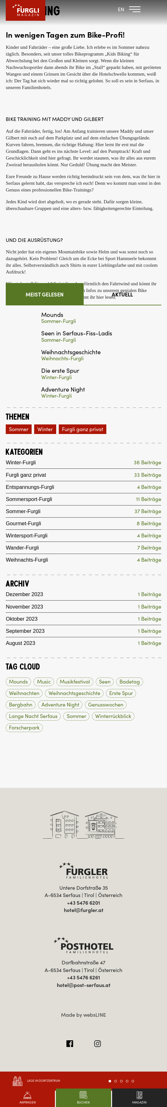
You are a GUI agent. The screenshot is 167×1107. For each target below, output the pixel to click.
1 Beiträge (149, 595)
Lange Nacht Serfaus (33, 716)
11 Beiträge (148, 499)
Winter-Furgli (56, 377)
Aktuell (122, 294)
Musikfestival (75, 681)
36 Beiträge (147, 463)
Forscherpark (24, 727)
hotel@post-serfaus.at (83, 985)
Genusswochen (105, 704)
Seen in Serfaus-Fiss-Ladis (76, 333)
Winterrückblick (113, 716)
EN (121, 9)
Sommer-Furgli (58, 321)
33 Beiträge (147, 475)
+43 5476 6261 (83, 978)
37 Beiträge (147, 511)
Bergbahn (20, 704)
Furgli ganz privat (82, 429)
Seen (104, 681)
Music (44, 681)
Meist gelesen (45, 294)
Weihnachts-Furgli (62, 358)
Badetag (129, 681)
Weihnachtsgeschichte (71, 352)
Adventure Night (63, 389)
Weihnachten (24, 693)
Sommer (18, 429)
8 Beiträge (149, 523)
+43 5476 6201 (83, 903)
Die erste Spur (60, 370)
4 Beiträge (149, 487)
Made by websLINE (83, 1015)
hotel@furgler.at (83, 910)
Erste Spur (121, 693)
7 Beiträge (149, 548)
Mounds (52, 314)
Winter (45, 429)
